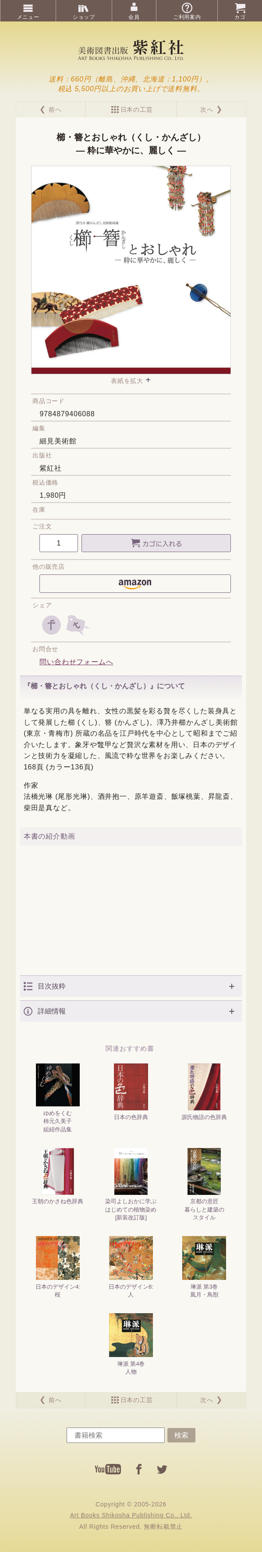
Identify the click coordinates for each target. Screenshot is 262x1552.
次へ (206, 109)
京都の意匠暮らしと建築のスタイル (204, 1184)
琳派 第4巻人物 (131, 1344)
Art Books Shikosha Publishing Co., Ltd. (131, 1515)
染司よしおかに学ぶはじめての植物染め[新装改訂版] (130, 1184)
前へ (55, 109)
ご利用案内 (187, 17)
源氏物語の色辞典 (204, 1091)
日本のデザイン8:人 (131, 1267)
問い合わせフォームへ (76, 662)
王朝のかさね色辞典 (57, 1176)
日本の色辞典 (131, 1091)
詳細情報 (52, 1011)
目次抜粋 (52, 986)
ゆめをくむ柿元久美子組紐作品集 (58, 1097)
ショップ (84, 17)
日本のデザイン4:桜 (57, 1267)
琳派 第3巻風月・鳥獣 (204, 1267)
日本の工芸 (136, 109)
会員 (134, 17)
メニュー (28, 17)
